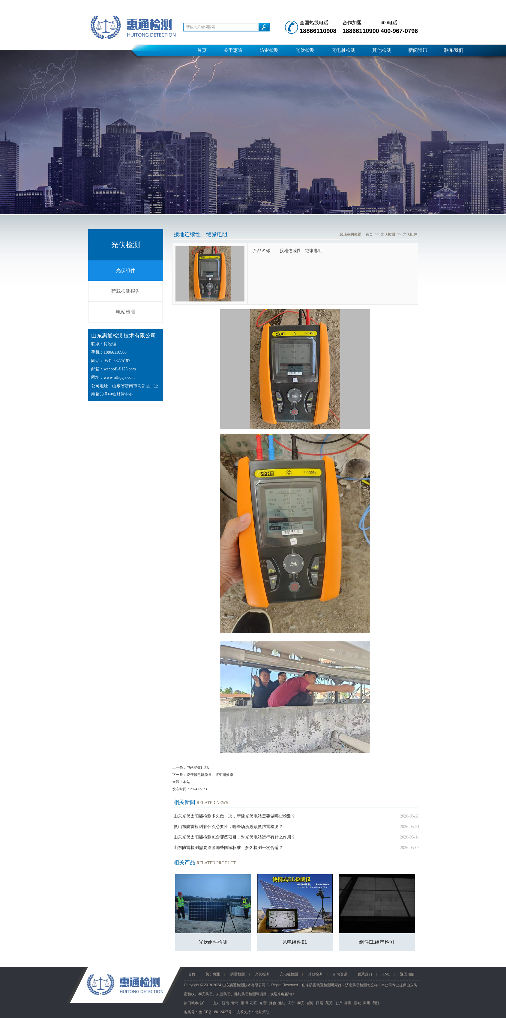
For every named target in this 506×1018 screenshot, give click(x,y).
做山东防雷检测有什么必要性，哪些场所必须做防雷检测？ (228, 826)
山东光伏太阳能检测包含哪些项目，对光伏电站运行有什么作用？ (234, 837)
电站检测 (125, 311)
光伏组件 (125, 270)
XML (386, 974)
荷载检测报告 (125, 291)
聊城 (357, 1003)
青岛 (234, 1003)
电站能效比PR (198, 767)
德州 (347, 1003)
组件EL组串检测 (376, 942)
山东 (216, 1003)
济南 (225, 1003)
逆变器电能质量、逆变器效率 (210, 775)
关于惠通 (233, 50)
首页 (202, 50)
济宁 (291, 1003)
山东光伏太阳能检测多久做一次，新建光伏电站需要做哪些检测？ (234, 816)
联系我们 (453, 50)
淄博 (244, 1003)
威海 (310, 1003)
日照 (319, 1003)
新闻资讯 (417, 50)
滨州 (366, 1003)
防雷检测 (269, 50)
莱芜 (329, 1003)
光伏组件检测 (213, 942)
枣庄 (253, 1003)
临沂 (338, 1003)
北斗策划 (262, 1012)
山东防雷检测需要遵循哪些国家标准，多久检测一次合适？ (228, 847)
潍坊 (282, 1003)
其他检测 (381, 50)
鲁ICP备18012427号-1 (217, 1012)
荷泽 (376, 1003)
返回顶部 (407, 974)
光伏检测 (305, 50)
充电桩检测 (343, 50)
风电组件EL (294, 942)
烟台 (272, 1003)
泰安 (300, 1003)
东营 (263, 1003)
